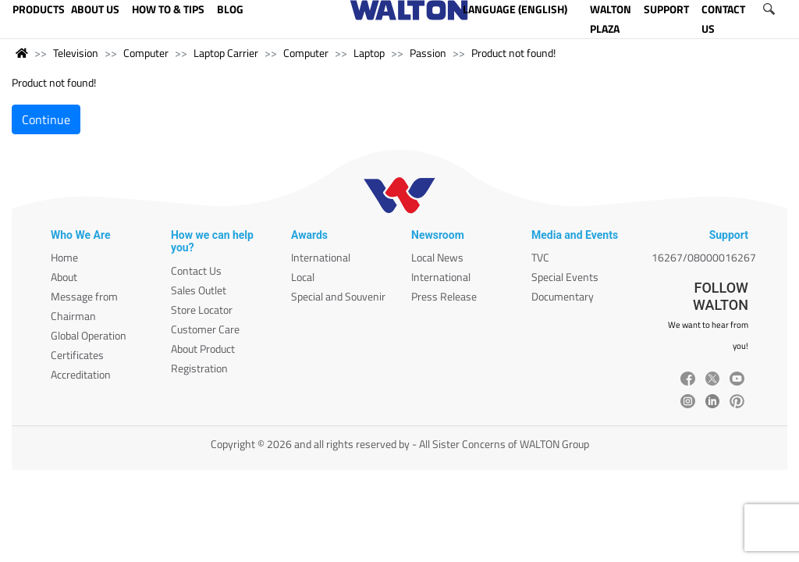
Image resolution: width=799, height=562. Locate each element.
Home (64, 257)
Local (302, 277)
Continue (46, 119)
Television (75, 52)
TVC (540, 257)
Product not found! (513, 52)
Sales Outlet (198, 290)
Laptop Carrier (226, 52)
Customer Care (205, 329)
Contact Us (196, 270)
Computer (146, 52)
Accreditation (81, 374)
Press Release (444, 296)
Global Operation (88, 335)
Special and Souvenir (338, 296)
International (320, 257)
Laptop (369, 52)
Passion (428, 52)
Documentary (562, 296)
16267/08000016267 (704, 257)
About (64, 277)
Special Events (564, 277)
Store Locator (202, 309)
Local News (437, 257)
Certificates (77, 355)
